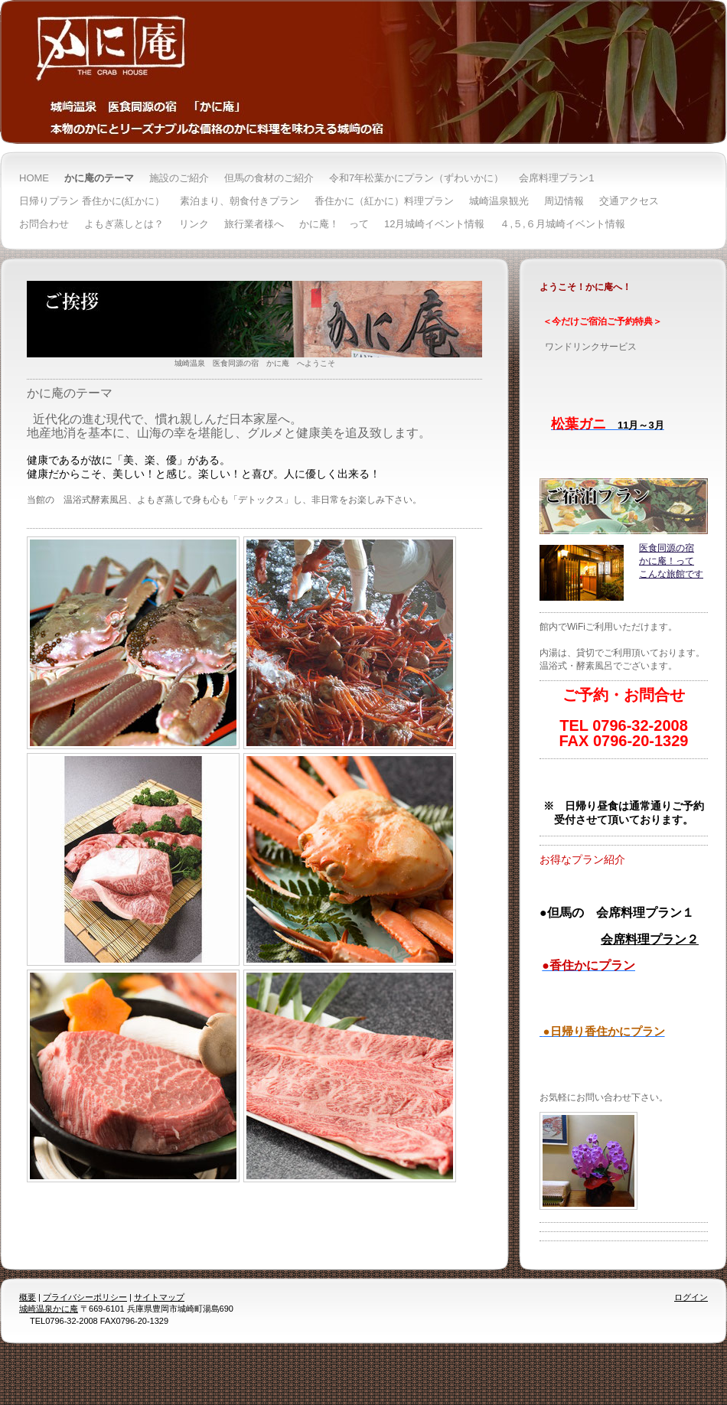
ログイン (691, 1297)
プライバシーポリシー (85, 1297)
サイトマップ (159, 1297)
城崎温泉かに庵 (48, 1308)
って (685, 561)
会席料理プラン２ (650, 939)
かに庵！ (657, 561)
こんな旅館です (671, 574)
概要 (27, 1297)
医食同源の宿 (666, 548)
